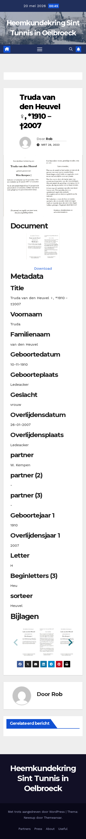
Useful (62, 829)
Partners (25, 829)
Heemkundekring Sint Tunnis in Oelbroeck (43, 778)
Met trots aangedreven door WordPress (37, 811)
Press (38, 829)
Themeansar (52, 817)
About (50, 829)
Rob (49, 139)
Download (43, 268)
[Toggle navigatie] (40, 49)
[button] (71, 49)
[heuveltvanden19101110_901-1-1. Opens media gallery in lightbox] (43, 246)
